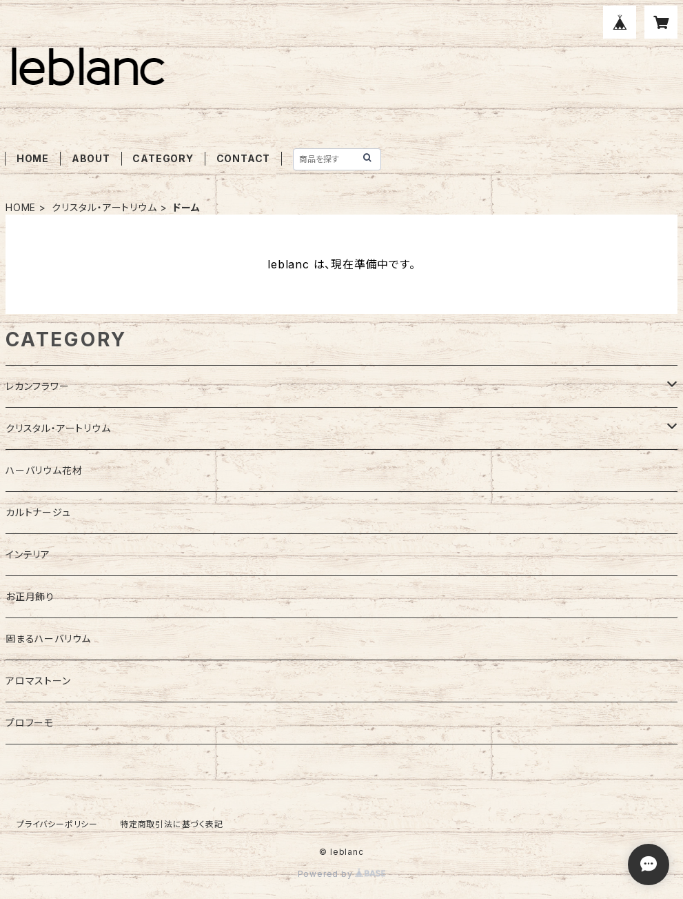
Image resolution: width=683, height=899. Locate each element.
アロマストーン (38, 680)
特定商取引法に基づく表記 (171, 824)
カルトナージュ (38, 512)
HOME (33, 158)
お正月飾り (30, 596)
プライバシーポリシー (57, 824)
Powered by (342, 874)
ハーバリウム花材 (44, 470)
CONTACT (243, 158)
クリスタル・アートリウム (104, 207)
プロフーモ (30, 723)
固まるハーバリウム (48, 638)
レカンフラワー (38, 386)
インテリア (28, 554)
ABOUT (91, 158)
